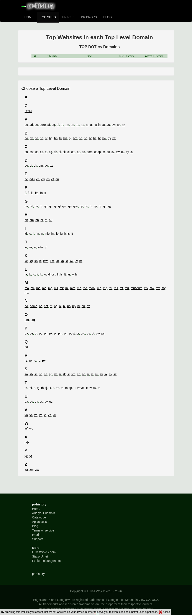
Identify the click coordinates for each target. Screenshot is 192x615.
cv (113, 152)
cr (103, 152)
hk (26, 220)
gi (55, 206)
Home (36, 508)
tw (94, 388)
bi (60, 138)
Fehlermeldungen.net (46, 561)
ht (46, 220)
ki (40, 261)
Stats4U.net (40, 556)
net (46, 306)
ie (30, 233)
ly (76, 274)
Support (37, 539)
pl (55, 333)
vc (31, 415)
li (37, 274)
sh (55, 374)
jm (30, 247)
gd (31, 206)
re (26, 360)
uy (46, 401)
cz (131, 152)
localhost (50, 274)
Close (164, 611)
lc (34, 274)
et (52, 179)
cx (122, 152)
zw (37, 469)
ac (26, 124)
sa (26, 374)
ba (26, 138)
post (72, 333)
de (26, 165)
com (89, 152)
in (42, 233)
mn (79, 288)
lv (73, 274)
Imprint (36, 534)
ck (64, 152)
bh (56, 138)
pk (50, 333)
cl (68, 152)
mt (121, 288)
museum (136, 288)
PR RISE (68, 17)
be (41, 138)
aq (82, 124)
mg (50, 288)
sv (101, 374)
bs (95, 138)
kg (31, 261)
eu (57, 179)
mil (56, 288)
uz (51, 401)
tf (34, 388)
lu (68, 274)
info (47, 233)
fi (25, 193)
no (69, 306)
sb (31, 374)
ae (36, 124)
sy (110, 374)
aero (43, 124)
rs (34, 360)
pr (78, 333)
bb (31, 138)
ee (38, 179)
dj (31, 165)
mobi (92, 288)
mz (27, 292)
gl (59, 206)
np (74, 306)
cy (127, 152)
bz (114, 138)
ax (118, 124)
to (66, 388)
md (38, 288)
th (42, 388)
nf (51, 306)
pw (98, 333)
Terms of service (43, 530)
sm (73, 374)
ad (31, 124)
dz (51, 165)
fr (45, 193)
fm (37, 193)
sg (50, 374)
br (90, 138)
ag (53, 124)
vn (49, 415)
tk (50, 388)
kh (36, 261)
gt (100, 206)
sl (68, 374)
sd (40, 374)
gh (51, 206)
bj (70, 138)
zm (32, 469)
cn (78, 152)
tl (53, 388)
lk (41, 274)
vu (54, 415)
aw (113, 124)
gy (110, 206)
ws (31, 428)
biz (65, 138)
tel (30, 388)
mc (33, 288)
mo (85, 288)
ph (46, 333)
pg (41, 333)
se (45, 374)
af (49, 124)
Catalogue (39, 517)
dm (41, 165)
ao (77, 124)
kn (57, 261)
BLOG (107, 17)
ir (65, 233)
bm (75, 138)
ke (26, 261)
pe (31, 333)
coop (97, 152)
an (72, 124)
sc (36, 374)
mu (127, 288)
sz (115, 374)
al (62, 124)
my (163, 288)
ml (67, 288)
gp (81, 206)
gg (46, 206)
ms (116, 288)
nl (64, 306)
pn (65, 333)
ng (55, 306)
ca (26, 152)
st (92, 374)
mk (62, 288)
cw (117, 152)
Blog (35, 526)
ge (36, 206)
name (33, 306)
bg (51, 138)
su (96, 374)
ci (60, 152)
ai (58, 124)
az (123, 124)
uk (36, 401)
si (60, 374)
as (92, 124)
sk (64, 374)
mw (151, 288)
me (44, 288)
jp (46, 247)
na (26, 306)
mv (146, 288)
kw (71, 261)
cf (46, 152)
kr (67, 261)
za (26, 469)
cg (50, 152)
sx (105, 374)
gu (105, 206)
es (48, 179)
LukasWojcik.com (44, 552)
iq (61, 233)
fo (41, 193)
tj (46, 388)
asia (98, 124)
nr (78, 306)
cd (41, 152)
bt (99, 138)
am (67, 124)
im (37, 233)
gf (41, 206)
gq (86, 206)
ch (55, 152)
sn (78, 374)
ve (36, 415)
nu (83, 306)
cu (108, 152)
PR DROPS (89, 17)
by (109, 138)
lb (30, 274)
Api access (39, 521)
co (83, 152)
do (46, 165)
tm (57, 388)
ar (87, 124)
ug (31, 401)
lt (65, 274)
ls (62, 274)
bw (104, 138)
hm (32, 220)
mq (105, 288)
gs (95, 206)
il (33, 233)
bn (80, 138)
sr (88, 374)
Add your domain (43, 513)
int (53, 233)
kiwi (45, 261)
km (52, 261)
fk (32, 193)
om (27, 319)
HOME (29, 17)
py (103, 333)
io (57, 233)
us (41, 401)
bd (36, 138)
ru (39, 360)
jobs (40, 247)
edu (32, 179)
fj (28, 193)
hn (37, 220)
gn (70, 206)
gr (91, 206)
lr (58, 274)
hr (42, 220)
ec (26, 179)
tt (87, 388)
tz (99, 388)
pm (60, 333)
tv (90, 388)
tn (62, 388)
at (103, 124)
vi (45, 415)
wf (26, 428)
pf (36, 333)
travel (80, 388)
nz (88, 306)
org (33, 319)
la (26, 274)
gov (75, 206)
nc (40, 306)
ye (26, 456)
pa (26, 333)
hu (51, 220)
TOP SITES (48, 17)
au (108, 124)
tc (26, 388)
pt (93, 333)
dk (35, 165)
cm (73, 152)
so (83, 374)
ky (76, 261)
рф (27, 442)
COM (28, 111)
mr (110, 288)
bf (46, 138)
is (68, 233)
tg (38, 388)
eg (43, 179)
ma (27, 288)
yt (31, 456)
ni (60, 306)
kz (80, 261)
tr (74, 388)
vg (40, 415)
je (26, 247)
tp (70, 388)
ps (88, 333)
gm (64, 206)
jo (35, 247)
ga (26, 206)
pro (83, 333)
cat (32, 152)
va (26, 415)
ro (30, 360)
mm (72, 288)
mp (99, 288)
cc (36, 152)
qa (26, 347)
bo (85, 138)
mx (158, 288)
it (72, 233)
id (26, 233)
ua (26, 401)
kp (62, 261)
